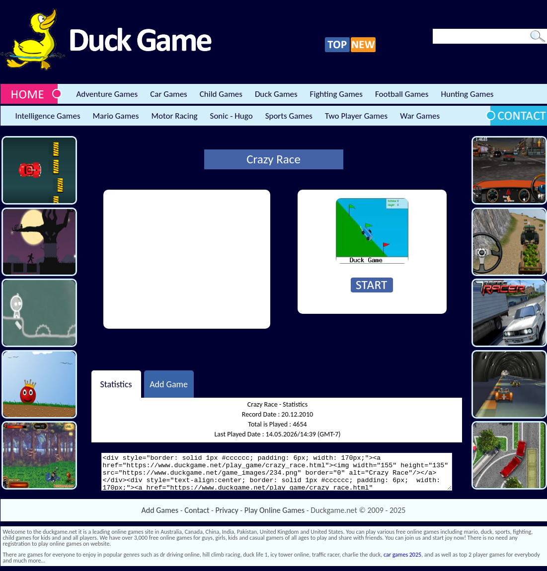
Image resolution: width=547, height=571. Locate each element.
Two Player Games (356, 116)
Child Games (221, 94)
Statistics (116, 384)
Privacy (227, 510)
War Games (420, 116)
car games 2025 (402, 554)
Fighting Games (336, 94)
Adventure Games (107, 94)
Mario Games (116, 116)
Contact (196, 510)
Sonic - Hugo (231, 116)
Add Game (169, 384)
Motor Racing (174, 116)
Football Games (401, 94)
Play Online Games (274, 510)
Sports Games (289, 116)
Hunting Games (467, 94)
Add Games (160, 510)
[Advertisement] (186, 259)
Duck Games (276, 94)
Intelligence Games (47, 116)
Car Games (168, 94)
